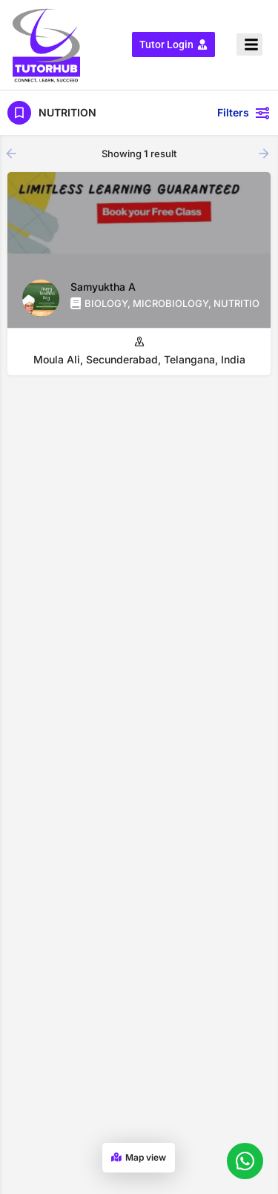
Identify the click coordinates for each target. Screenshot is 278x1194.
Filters (244, 113)
